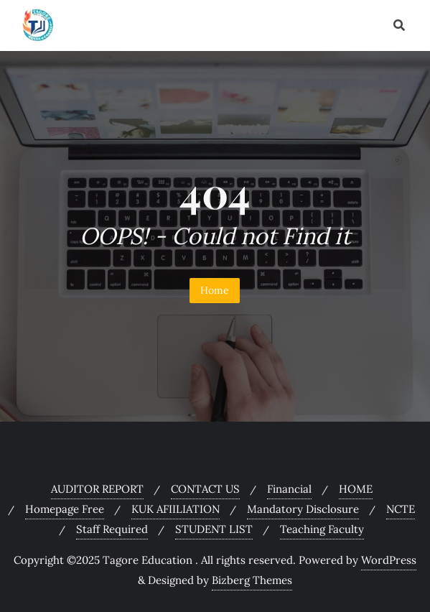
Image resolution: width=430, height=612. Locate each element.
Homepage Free (64, 509)
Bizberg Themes (252, 580)
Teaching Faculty (322, 529)
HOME (356, 489)
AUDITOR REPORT (97, 489)
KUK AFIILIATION (175, 509)
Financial (289, 489)
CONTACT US (205, 489)
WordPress (388, 560)
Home (214, 290)
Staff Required (112, 529)
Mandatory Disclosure (303, 509)
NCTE (400, 509)
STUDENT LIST (214, 529)
